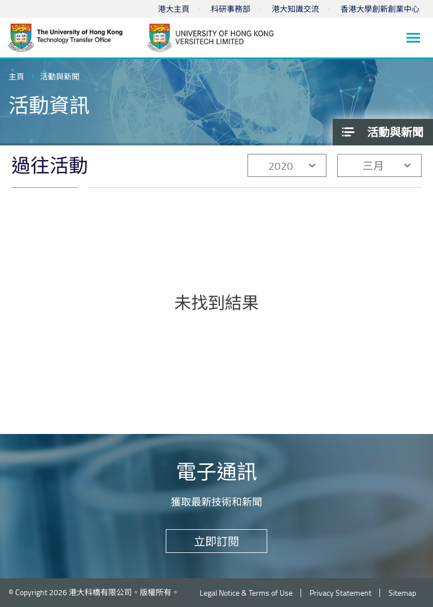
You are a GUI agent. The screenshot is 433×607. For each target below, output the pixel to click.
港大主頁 (173, 8)
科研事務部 (230, 8)
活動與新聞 (59, 76)
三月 (373, 165)
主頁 (16, 76)
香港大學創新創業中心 (380, 8)
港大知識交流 (295, 8)
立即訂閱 (216, 541)
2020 (280, 165)
